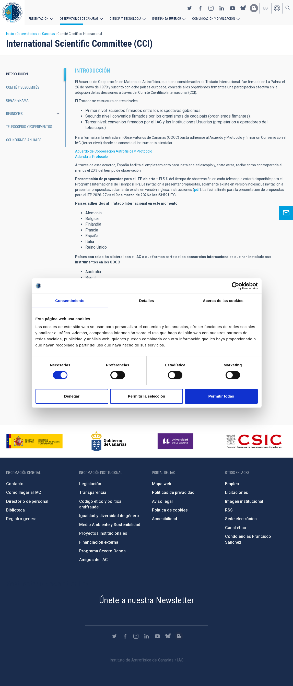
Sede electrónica (241, 518)
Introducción (17, 74)
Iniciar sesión (277, 8)
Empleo (232, 483)
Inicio (10, 34)
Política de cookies (170, 510)
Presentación (38, 18)
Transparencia (92, 492)
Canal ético (235, 527)
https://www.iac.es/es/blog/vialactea (254, 8)
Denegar (71, 396)
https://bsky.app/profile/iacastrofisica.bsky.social (243, 8)
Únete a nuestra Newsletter (146, 600)
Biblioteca (15, 510)
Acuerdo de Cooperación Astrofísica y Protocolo (113, 151)
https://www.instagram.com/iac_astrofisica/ (211, 8)
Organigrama (17, 100)
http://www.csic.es (254, 441)
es (265, 8)
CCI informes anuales (23, 140)
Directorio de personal (27, 501)
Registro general (22, 518)
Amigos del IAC (93, 559)
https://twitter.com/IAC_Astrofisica (189, 8)
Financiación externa (98, 542)
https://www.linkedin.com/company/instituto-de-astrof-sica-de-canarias (221, 8)
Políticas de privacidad (173, 492)
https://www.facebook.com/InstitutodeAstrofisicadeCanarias (200, 8)
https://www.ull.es (176, 441)
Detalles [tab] (146, 300)
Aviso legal (162, 501)
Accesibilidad (164, 518)
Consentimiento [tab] (70, 300)
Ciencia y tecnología (123, 18)
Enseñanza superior (163, 18)
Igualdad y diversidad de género (109, 515)
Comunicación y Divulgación (209, 18)
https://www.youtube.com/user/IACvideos (232, 8)
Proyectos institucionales (103, 533)
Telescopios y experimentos (29, 127)
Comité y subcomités (22, 87)
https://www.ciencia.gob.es (34, 441)
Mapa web (161, 483)
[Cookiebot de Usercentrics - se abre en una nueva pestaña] (235, 286)
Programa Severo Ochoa (102, 551)
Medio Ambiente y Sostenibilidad (109, 524)
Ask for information (286, 213)
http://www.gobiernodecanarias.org (109, 441)
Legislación (90, 483)
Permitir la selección (146, 396)
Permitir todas (221, 396)
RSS (229, 510)
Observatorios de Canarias (78, 18)
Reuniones (14, 114)
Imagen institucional (244, 501)
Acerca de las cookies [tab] (223, 300)
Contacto (15, 483)
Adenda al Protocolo (91, 157)
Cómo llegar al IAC (23, 492)
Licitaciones (236, 492)
